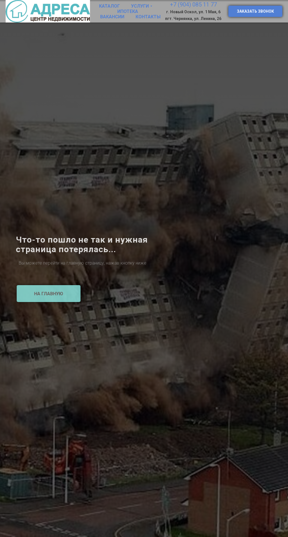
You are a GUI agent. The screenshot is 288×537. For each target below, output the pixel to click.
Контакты (148, 16)
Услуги (140, 6)
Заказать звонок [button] (255, 11)
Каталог (109, 6)
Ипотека (127, 11)
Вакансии (112, 16)
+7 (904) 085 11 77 (193, 4)
